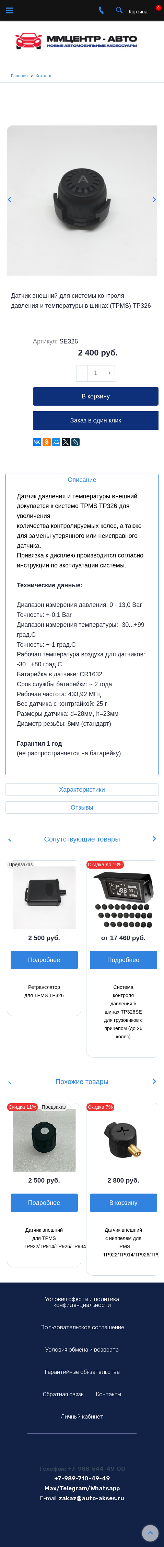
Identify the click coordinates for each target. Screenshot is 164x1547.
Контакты (108, 1394)
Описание (82, 479)
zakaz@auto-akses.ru (91, 1498)
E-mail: (48, 1498)
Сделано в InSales (82, 1536)
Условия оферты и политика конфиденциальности (82, 1302)
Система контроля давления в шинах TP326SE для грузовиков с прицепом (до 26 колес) (123, 1011)
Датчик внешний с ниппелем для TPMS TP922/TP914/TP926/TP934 (123, 1242)
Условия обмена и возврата (82, 1349)
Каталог (44, 75)
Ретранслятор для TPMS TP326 (44, 991)
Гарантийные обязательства (82, 1371)
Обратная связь (63, 1394)
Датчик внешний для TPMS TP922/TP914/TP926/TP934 (44, 1238)
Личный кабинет (82, 1416)
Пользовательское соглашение (82, 1327)
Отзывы (82, 807)
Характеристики (82, 789)
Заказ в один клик (95, 420)
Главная (19, 75)
